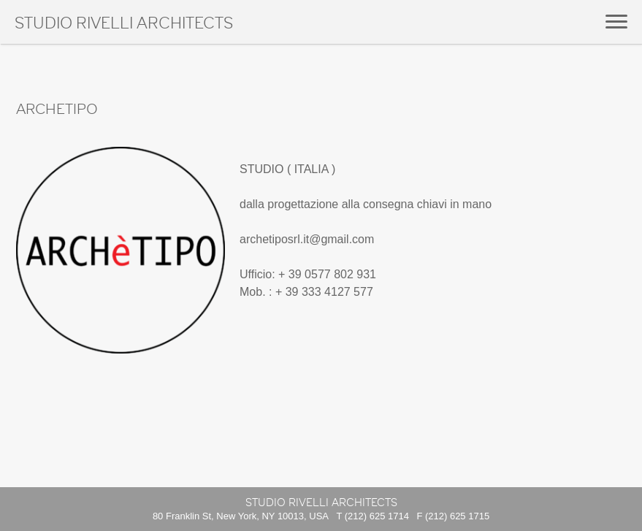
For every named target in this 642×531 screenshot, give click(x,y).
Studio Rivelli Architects (124, 24)
